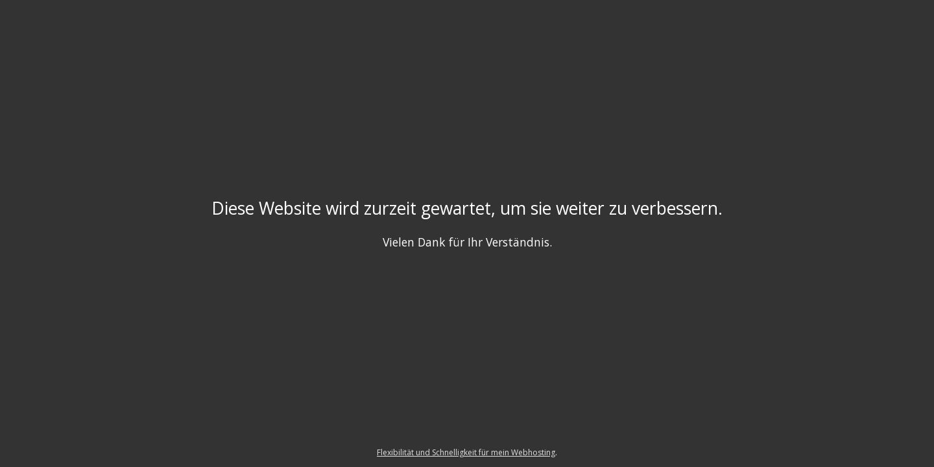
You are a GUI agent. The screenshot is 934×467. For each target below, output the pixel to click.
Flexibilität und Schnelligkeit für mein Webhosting (466, 452)
